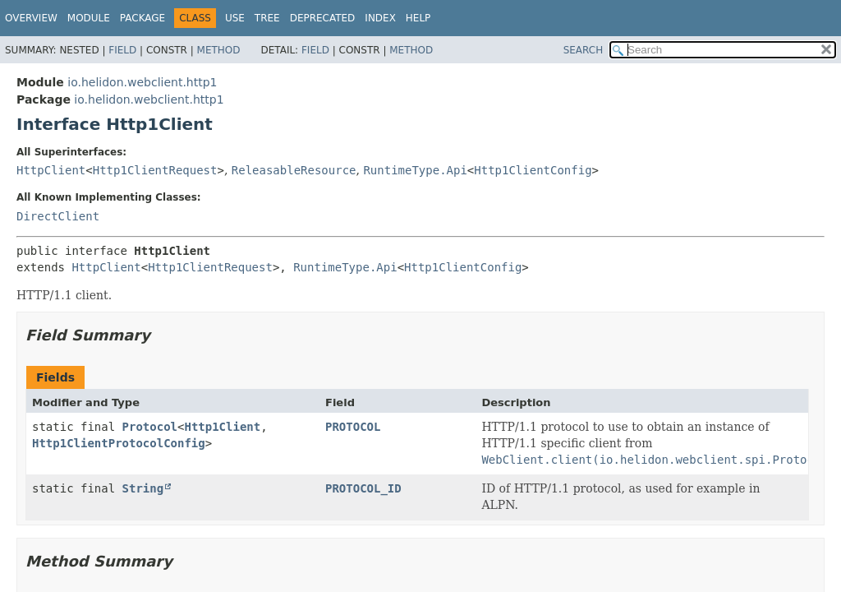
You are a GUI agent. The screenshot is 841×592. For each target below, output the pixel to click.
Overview (31, 18)
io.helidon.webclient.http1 (142, 82)
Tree (267, 18)
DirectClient (57, 216)
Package (142, 18)
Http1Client (222, 426)
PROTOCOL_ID (363, 488)
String (143, 488)
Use (235, 18)
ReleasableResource (294, 170)
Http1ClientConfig (532, 170)
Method (219, 50)
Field (122, 50)
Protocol (149, 426)
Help (418, 18)
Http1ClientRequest (155, 170)
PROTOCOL (352, 426)
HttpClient (50, 170)
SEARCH (583, 50)
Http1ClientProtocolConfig (118, 443)
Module (88, 18)
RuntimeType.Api (414, 170)
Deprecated (323, 18)
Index (380, 18)
